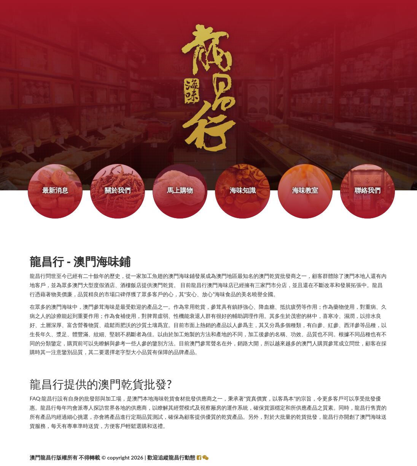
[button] (205, 457)
